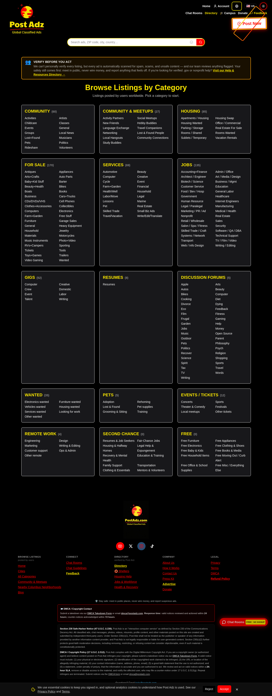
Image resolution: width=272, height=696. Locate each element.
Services (116, 165)
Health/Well (110, 191)
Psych (219, 348)
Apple (184, 284)
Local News (66, 132)
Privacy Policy (47, 691)
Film (183, 313)
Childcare (31, 123)
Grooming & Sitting (115, 411)
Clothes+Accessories (38, 206)
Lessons (108, 201)
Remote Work (43, 434)
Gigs (33, 277)
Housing (194, 111)
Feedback (258, 13)
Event (141, 181)
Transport (187, 240)
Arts (218, 284)
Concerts (186, 401)
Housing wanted (69, 406)
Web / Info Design (192, 245)
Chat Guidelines (76, 568)
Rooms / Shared (191, 132)
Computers (32, 211)
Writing (63, 299)
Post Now (250, 23)
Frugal (185, 318)
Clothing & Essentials (116, 470)
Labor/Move (110, 196)
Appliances (66, 171)
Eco (183, 309)
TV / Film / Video (226, 240)
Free (189, 434)
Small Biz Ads (146, 211)
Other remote (33, 455)
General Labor (224, 191)
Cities (21, 571)
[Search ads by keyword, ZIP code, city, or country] (127, 42)
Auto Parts (65, 176)
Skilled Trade (111, 211)
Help (218, 323)
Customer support (36, 450)
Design (63, 440)
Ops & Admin (67, 450)
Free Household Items (195, 455)
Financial (143, 186)
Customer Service (192, 186)
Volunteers (66, 147)
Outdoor (186, 338)
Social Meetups (147, 118)
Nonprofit (187, 216)
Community (41, 111)
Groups (29, 132)
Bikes (62, 186)
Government (189, 196)
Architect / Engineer (193, 176)
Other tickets (223, 411)
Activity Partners (113, 118)
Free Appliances (225, 440)
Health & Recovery (126, 587)
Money (219, 328)
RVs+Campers (34, 245)
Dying (219, 304)
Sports (219, 363)
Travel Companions (149, 128)
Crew (28, 289)
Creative (142, 176)
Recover (186, 353)
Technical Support (226, 235)
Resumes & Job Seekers (118, 440)
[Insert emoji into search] (191, 42)
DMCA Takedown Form (99, 613)
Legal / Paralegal (192, 206)
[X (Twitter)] (131, 546)
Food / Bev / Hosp (192, 191)
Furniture (30, 221)
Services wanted (35, 411)
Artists (63, 118)
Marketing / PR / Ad (193, 211)
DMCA (215, 573)
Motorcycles (66, 235)
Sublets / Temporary (193, 137)
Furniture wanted (70, 401)
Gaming (220, 318)
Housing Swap (224, 118)
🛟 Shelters (121, 571)
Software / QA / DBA (228, 230)
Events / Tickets (203, 395)
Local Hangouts (113, 137)
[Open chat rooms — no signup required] (244, 622)
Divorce (186, 304)
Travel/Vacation (113, 216)
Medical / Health (225, 211)
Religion (220, 353)
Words (219, 372)
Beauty (141, 171)
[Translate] (236, 6)
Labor (62, 294)
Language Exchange (116, 128)
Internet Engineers (227, 201)
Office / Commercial (228, 123)
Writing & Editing (69, 445)
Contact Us (170, 573)
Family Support (112, 465)
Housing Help (123, 576)
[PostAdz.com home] (136, 520)
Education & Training (150, 455)
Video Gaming (34, 260)
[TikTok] (152, 546)
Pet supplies (145, 406)
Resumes (115, 277)
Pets (28, 142)
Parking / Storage (192, 128)
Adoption (108, 401)
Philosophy (222, 343)
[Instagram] (141, 546)
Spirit (184, 363)
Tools (62, 250)
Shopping (221, 358)
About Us (168, 562)
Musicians (65, 137)
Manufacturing (224, 206)
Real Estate (144, 206)
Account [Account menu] (221, 6)
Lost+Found (32, 137)
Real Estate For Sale (228, 128)
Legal (140, 196)
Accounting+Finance (194, 171)
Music (185, 333)
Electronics (66, 211)
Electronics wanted (37, 401)
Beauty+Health (34, 186)
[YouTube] (120, 546)
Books (63, 191)
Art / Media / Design (228, 176)
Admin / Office (224, 171)
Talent (28, 299)
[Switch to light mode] (263, 6)
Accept (224, 689)
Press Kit (168, 578)
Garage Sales (68, 221)
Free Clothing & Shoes (229, 445)
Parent (219, 338)
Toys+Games (33, 255)
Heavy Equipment (70, 225)
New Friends (111, 123)
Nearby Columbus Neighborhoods (39, 587)
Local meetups (190, 411)
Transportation (146, 465)
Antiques (30, 171)
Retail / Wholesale (192, 221)
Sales (219, 221)
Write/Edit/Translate (149, 216)
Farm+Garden (34, 216)
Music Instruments (36, 240)
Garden (186, 323)
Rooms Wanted (225, 132)
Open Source (223, 333)
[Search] (200, 42)
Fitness (220, 313)
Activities (30, 118)
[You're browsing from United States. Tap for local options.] (250, 6)
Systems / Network (193, 235)
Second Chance (123, 434)
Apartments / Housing (195, 118)
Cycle (106, 181)
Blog (21, 592)
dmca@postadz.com (132, 613)
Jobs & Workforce (125, 581)
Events (29, 128)
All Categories (27, 576)
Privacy (215, 562)
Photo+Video (67, 240)
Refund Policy (220, 578)
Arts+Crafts (32, 176)
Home (206, 6)
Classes (64, 123)
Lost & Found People (150, 132)
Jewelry (64, 230)
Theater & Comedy (193, 406)
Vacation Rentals (226, 137)
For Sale (39, 165)
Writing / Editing (225, 245)
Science (186, 358)
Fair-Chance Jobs (148, 440)
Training (142, 411)
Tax (183, 367)
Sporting (64, 245)
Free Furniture (190, 440)
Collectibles (66, 206)
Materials (30, 235)
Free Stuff (65, 216)
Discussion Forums (206, 277)
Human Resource (192, 201)
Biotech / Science (192, 181)
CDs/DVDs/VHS (35, 201)
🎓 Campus (228, 13)
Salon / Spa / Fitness (194, 225)
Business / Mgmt (226, 181)
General (64, 128)
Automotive (110, 171)
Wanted (64, 260)
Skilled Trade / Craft (193, 230)
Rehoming (143, 401)
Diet (218, 299)
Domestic (65, 289)
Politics (63, 142)
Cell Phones (67, 201)
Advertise (169, 584)
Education (221, 186)
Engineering (32, 440)
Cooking (186, 299)
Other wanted (33, 416)
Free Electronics (191, 445)
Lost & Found (111, 406)
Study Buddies (112, 142)
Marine (141, 201)
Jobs (190, 165)
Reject (209, 689)
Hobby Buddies (147, 123)
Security (220, 225)
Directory (211, 13)
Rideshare (31, 147)
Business (30, 196)
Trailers (63, 255)
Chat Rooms (194, 13)
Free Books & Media (228, 450)
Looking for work (69, 411)
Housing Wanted (191, 123)
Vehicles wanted (35, 406)
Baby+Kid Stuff (34, 181)
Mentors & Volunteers (151, 470)
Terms (215, 568)
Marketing (31, 445)
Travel (219, 367)
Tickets (29, 250)
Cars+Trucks (67, 196)
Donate (243, 13)
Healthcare (222, 196)
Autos (184, 289)
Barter (63, 181)
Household (32, 230)
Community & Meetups (131, 111)
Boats (28, 191)
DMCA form (114, 674)
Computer (109, 176)
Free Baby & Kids (192, 450)
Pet (105, 206)
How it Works (171, 568)
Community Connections (152, 137)
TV (183, 372)
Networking (110, 132)
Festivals (221, 406)
